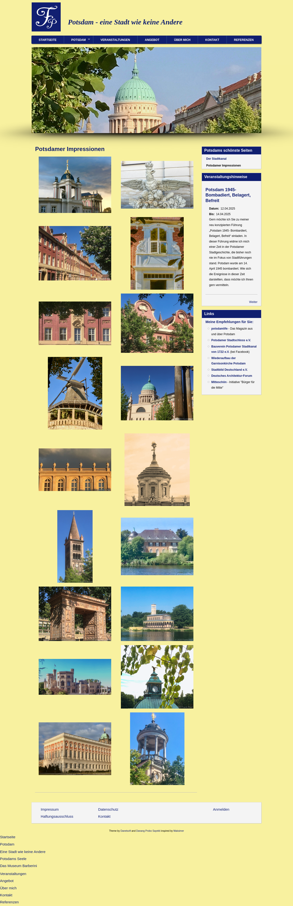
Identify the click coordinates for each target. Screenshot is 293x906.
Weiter (253, 302)
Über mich (182, 40)
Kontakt (212, 40)
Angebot (152, 40)
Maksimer (178, 831)
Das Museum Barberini (18, 866)
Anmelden (221, 809)
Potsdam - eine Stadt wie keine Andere (125, 22)
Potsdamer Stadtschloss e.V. (231, 340)
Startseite (48, 40)
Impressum (50, 809)
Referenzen (244, 40)
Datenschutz (108, 809)
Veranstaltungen (115, 40)
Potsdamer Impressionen (223, 165)
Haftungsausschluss (57, 816)
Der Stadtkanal (216, 158)
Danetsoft (125, 831)
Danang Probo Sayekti (148, 831)
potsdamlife (219, 328)
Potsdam (78, 40)
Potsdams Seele (13, 859)
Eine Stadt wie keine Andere (22, 852)
